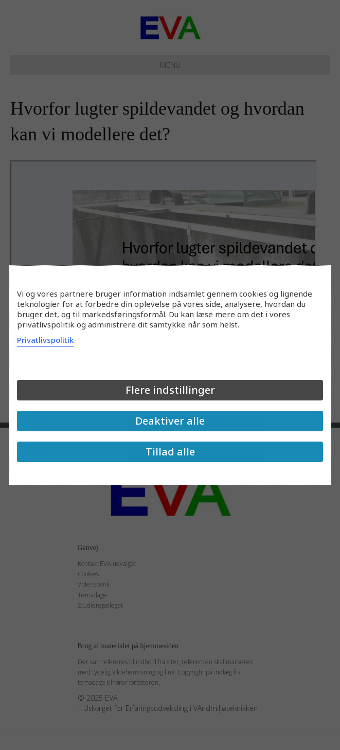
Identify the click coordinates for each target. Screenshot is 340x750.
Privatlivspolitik (45, 340)
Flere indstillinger (170, 390)
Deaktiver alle (170, 421)
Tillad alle (170, 452)
